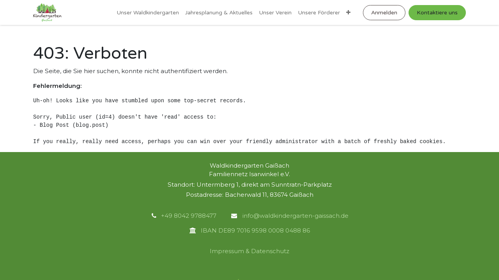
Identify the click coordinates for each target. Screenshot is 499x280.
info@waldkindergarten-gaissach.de (295, 215)
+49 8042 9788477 (188, 215)
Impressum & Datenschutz (249, 251)
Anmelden (384, 12)
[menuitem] (147, 12)
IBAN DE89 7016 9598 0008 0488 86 (253, 230)
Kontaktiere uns (437, 12)
